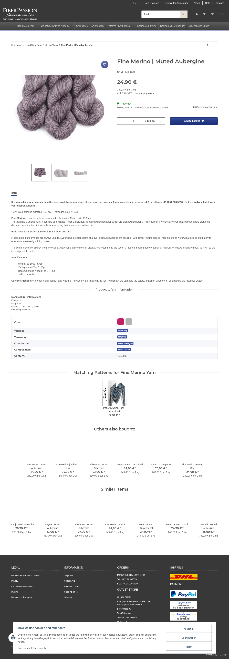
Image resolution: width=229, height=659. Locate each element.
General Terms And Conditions (25, 575)
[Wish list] (204, 14)
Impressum (24, 648)
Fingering (122, 337)
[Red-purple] (120, 321)
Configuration (188, 638)
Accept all (188, 629)
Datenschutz (40, 648)
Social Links (69, 581)
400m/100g (122, 331)
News (197, 3)
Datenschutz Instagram (21, 597)
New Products (151, 3)
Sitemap (68, 597)
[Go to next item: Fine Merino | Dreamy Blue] (214, 45)
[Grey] (129, 321)
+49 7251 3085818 (128, 579)
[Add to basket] (14, 56)
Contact (219, 3)
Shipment (68, 575)
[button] (196, 14)
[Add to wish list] (104, 64)
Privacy (14, 581)
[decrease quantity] (121, 121)
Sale (207, 3)
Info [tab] (14, 192)
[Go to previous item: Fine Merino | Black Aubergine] (207, 45)
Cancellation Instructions (22, 586)
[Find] (160, 14)
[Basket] (217, 14)
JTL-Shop (221, 655)
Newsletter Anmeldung (177, 3)
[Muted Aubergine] (125, 343)
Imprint (14, 592)
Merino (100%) (124, 349)
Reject (188, 647)
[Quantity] (134, 121)
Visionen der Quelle (199, 26)
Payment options (71, 586)
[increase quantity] (161, 121)
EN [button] (134, 3)
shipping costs (146, 93)
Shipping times (71, 592)
